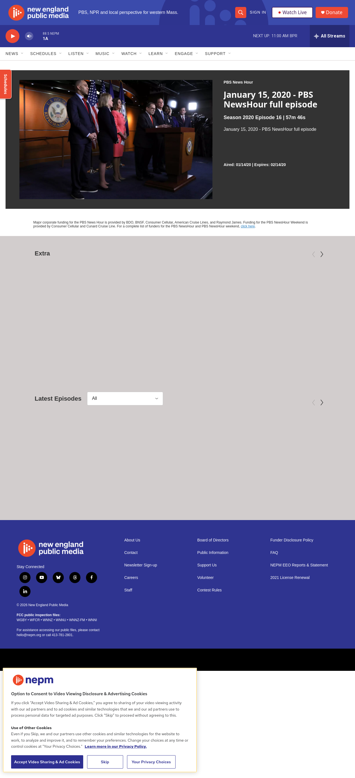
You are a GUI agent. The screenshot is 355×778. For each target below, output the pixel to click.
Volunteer (205, 628)
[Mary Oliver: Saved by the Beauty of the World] (63, 300)
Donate (335, 14)
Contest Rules (209, 641)
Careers (131, 628)
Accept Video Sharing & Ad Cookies (47, 761)
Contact (131, 603)
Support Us (207, 616)
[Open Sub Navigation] (22, 58)
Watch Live (293, 14)
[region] (100, 720)
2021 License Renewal (290, 628)
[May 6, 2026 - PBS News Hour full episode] (291, 473)
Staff (128, 641)
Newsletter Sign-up (140, 616)
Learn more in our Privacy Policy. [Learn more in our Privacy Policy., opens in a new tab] (116, 746)
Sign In (258, 14)
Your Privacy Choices (151, 761)
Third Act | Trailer (205, 349)
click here (248, 230)
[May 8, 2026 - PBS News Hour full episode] (63, 473)
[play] (12, 40)
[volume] (29, 40)
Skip (105, 761)
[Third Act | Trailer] (230, 300)
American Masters (29, 340)
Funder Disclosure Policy (291, 591)
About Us (132, 591)
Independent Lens (196, 340)
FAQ (274, 603)
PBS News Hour (238, 86)
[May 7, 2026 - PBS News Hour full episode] (177, 473)
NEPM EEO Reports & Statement (299, 616)
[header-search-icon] (240, 14)
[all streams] (329, 40)
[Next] (321, 258)
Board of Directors (213, 591)
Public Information (212, 603)
